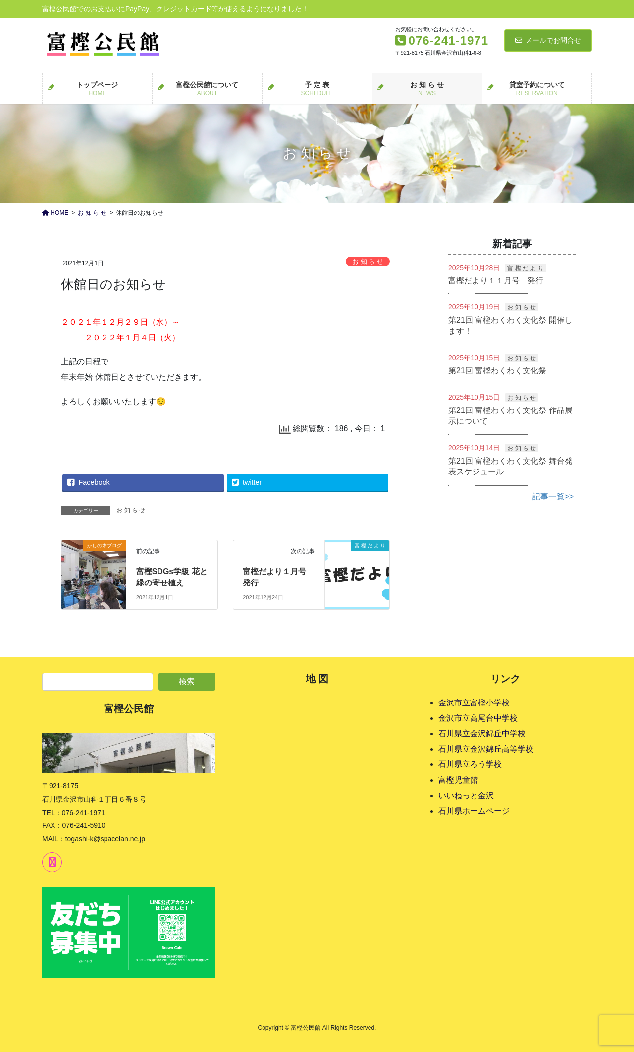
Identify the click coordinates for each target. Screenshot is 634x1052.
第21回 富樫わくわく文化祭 (497, 370)
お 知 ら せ (367, 261)
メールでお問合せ (548, 40)
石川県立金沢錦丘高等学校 (485, 749)
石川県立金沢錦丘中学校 (482, 733)
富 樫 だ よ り (525, 268)
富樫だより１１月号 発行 (495, 280)
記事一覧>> (553, 496)
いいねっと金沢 (466, 795)
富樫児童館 (458, 780)
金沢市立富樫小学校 (474, 703)
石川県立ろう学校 (470, 764)
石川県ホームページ (474, 811)
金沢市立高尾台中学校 (478, 718)
